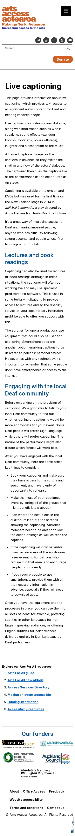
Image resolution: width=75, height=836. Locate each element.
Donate (63, 59)
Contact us (55, 808)
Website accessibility (26, 799)
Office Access (34, 791)
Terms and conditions (26, 808)
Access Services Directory (29, 687)
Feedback (56, 791)
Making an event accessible (29, 695)
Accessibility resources (26, 709)
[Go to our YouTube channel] (70, 40)
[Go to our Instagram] (46, 40)
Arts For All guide (21, 673)
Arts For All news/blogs (26, 680)
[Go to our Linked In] (54, 40)
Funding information (23, 702)
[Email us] (38, 40)
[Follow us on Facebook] (62, 40)
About (14, 791)
